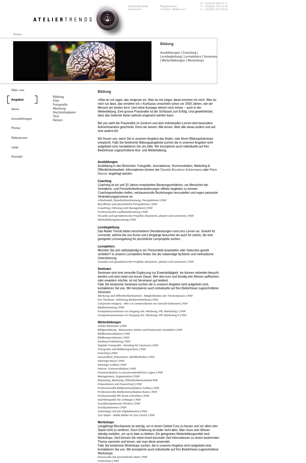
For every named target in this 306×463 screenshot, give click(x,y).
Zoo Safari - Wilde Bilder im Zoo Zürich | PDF (126, 415)
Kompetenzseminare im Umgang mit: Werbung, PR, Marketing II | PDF (142, 315)
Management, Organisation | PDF (119, 376)
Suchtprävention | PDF (112, 407)
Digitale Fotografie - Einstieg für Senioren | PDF (128, 345)
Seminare (210, 56)
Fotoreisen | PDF (108, 460)
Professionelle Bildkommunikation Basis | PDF (127, 391)
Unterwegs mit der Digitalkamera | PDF (122, 411)
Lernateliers (192, 56)
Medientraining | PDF (111, 307)
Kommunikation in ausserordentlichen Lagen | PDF (130, 372)
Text (56, 116)
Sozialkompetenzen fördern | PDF (119, 403)
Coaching (189, 52)
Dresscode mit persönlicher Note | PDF (123, 457)
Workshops (196, 60)
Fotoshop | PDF (108, 353)
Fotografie (60, 104)
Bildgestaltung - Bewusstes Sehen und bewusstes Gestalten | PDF (140, 329)
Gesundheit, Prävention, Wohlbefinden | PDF (126, 357)
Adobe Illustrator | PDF (112, 325)
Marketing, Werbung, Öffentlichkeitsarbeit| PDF (128, 380)
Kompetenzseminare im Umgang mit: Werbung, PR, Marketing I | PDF (142, 311)
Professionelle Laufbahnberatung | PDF (123, 211)
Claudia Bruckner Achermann (181, 169)
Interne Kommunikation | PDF (117, 368)
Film (56, 100)
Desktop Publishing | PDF (114, 341)
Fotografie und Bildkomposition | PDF (122, 349)
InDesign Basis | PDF (111, 360)
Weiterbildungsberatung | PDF (117, 219)
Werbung (59, 108)
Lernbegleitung (171, 56)
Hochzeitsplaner (64, 112)
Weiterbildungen (173, 60)
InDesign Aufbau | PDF (112, 364)
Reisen (58, 120)
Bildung (58, 97)
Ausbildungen (170, 52)
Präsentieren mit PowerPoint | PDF (120, 384)
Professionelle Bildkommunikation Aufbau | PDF (128, 388)
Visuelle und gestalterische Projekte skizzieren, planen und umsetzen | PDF (146, 215)
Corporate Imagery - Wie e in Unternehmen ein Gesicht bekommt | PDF (143, 303)
